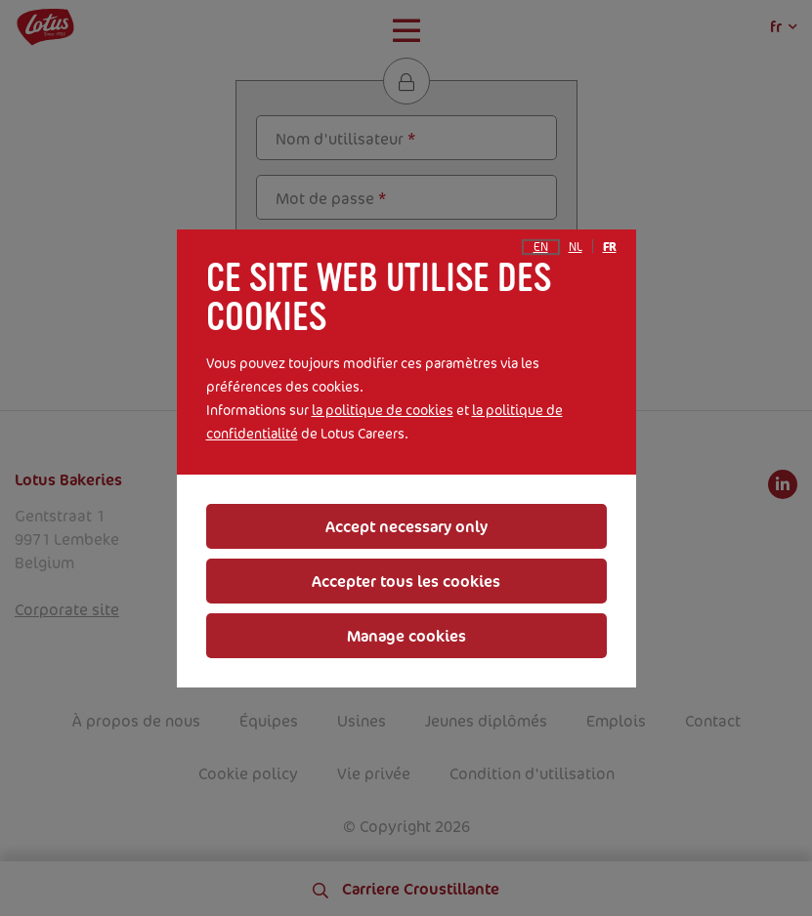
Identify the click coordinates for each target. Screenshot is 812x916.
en (541, 247)
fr (610, 247)
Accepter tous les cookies (406, 581)
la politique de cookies (382, 409)
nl (575, 247)
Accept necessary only (406, 526)
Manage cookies (406, 635)
